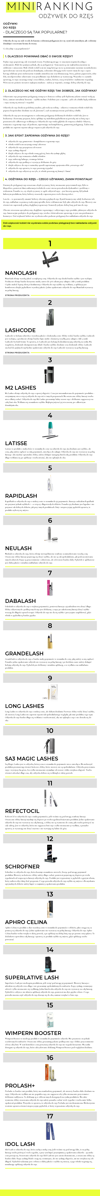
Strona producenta (17, 295)
